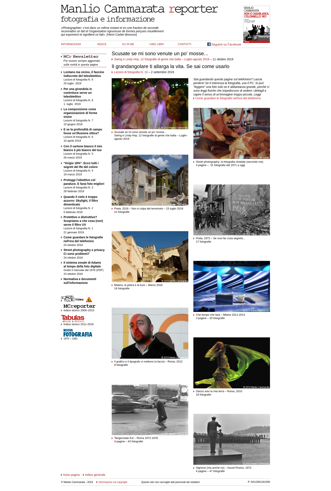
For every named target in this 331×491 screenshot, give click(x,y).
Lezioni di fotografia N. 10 (131, 72)
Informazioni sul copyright (111, 482)
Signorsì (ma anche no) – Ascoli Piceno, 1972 (223, 467)
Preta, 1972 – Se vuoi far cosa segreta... (220, 238)
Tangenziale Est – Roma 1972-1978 (136, 438)
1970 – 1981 (71, 338)
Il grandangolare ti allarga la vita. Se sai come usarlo (170, 66)
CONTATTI (184, 44)
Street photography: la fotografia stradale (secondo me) (229, 161)
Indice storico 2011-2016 (79, 324)
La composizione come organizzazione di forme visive (80, 112)
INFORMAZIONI (71, 44)
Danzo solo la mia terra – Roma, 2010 (219, 391)
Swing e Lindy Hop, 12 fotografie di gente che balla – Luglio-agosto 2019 (161, 59)
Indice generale (95, 474)
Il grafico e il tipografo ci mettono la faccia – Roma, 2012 (148, 361)
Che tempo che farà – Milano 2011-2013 (220, 314)
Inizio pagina (70, 474)
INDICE (102, 44)
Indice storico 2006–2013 (79, 310)
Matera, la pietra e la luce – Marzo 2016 (138, 285)
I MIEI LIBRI (156, 44)
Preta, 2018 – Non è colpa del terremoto (138, 208)
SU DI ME (128, 44)
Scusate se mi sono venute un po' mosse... (160, 53)
